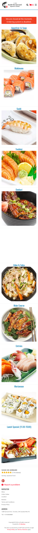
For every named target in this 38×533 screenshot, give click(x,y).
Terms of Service (22, 529)
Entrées (19, 346)
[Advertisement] (19, 14)
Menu (3, 492)
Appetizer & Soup (19, 28)
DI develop (22, 524)
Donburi (19, 189)
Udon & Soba (19, 265)
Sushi (19, 108)
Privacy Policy (5, 504)
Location (4, 496)
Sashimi (19, 149)
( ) (31, 4)
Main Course (19, 305)
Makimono (18, 68)
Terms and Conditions (8, 502)
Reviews (4, 499)
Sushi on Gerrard (9, 470)
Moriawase (19, 386)
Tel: (7, 514)
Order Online (5, 494)
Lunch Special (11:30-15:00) (19, 427)
